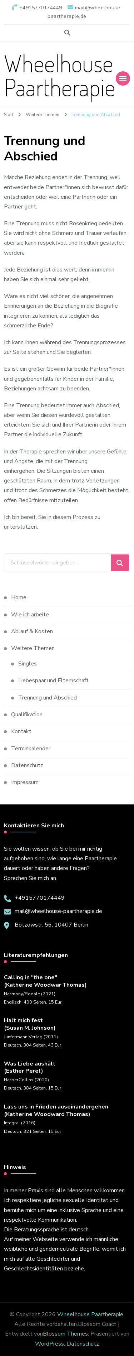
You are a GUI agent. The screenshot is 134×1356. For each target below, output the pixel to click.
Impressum (25, 782)
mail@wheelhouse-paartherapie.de (58, 911)
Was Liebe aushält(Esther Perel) (29, 1067)
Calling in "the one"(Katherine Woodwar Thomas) (45, 981)
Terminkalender (30, 748)
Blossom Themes (65, 1334)
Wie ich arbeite (30, 615)
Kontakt (21, 731)
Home (18, 597)
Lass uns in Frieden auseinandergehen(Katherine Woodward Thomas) (56, 1110)
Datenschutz (27, 765)
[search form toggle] (67, 33)
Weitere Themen (33, 648)
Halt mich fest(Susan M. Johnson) (30, 1024)
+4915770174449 (40, 898)
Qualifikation (27, 714)
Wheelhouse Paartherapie (59, 75)
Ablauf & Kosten (32, 631)
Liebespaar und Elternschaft (53, 680)
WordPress (49, 1344)
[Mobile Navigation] (123, 78)
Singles (27, 664)
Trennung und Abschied (48, 698)
